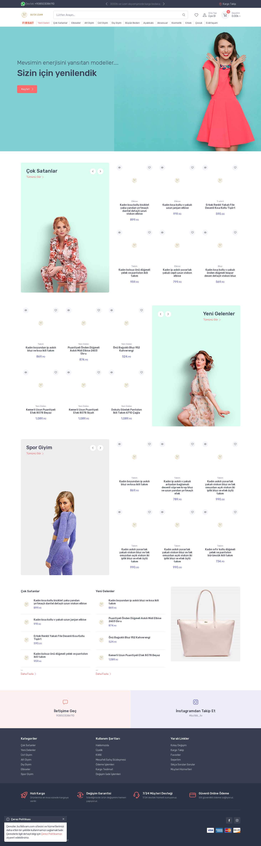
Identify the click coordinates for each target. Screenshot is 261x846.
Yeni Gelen (44, 23)
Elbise (134, 201)
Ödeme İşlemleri (105, 764)
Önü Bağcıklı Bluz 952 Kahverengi (126, 349)
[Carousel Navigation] (97, 173)
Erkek (188, 23)
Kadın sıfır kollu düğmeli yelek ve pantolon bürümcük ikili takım (220, 552)
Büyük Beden (132, 23)
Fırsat (28, 23)
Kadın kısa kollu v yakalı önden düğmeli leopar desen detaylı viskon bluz (220, 272)
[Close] (63, 819)
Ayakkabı (148, 23)
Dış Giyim (116, 23)
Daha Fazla (28, 674)
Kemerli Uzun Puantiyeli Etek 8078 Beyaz (40, 411)
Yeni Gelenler (28, 750)
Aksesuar (162, 23)
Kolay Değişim (179, 745)
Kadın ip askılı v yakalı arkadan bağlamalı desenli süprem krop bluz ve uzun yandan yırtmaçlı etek (177, 487)
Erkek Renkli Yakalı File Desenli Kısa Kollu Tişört (220, 206)
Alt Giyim (89, 23)
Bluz (220, 266)
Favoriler (176, 754)
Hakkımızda (102, 745)
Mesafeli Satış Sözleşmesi (111, 759)
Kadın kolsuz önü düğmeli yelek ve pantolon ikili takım (134, 272)
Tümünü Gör (35, 176)
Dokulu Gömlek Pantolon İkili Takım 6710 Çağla (126, 411)
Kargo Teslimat (104, 769)
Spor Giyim (27, 774)
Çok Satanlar (60, 23)
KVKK (99, 754)
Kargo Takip (227, 4)
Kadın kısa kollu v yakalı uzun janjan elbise (177, 206)
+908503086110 (44, 3)
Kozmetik (177, 23)
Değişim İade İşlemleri (108, 774)
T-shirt (220, 201)
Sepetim (176, 759)
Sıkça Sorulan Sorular (183, 764)
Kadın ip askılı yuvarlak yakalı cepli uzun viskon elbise (177, 272)
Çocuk (198, 23)
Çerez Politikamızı (51, 834)
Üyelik (99, 750)
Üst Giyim (103, 23)
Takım (134, 266)
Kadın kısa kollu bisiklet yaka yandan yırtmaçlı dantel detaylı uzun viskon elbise (134, 209)
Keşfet (27, 89)
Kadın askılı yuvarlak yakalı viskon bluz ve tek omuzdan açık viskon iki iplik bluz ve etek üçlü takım (220, 487)
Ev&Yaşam (212, 23)
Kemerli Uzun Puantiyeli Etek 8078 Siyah (83, 411)
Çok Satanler (28, 745)
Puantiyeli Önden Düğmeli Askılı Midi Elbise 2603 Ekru (84, 350)
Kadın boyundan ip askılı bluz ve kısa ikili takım (41, 349)
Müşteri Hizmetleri (181, 769)
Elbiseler (76, 23)
